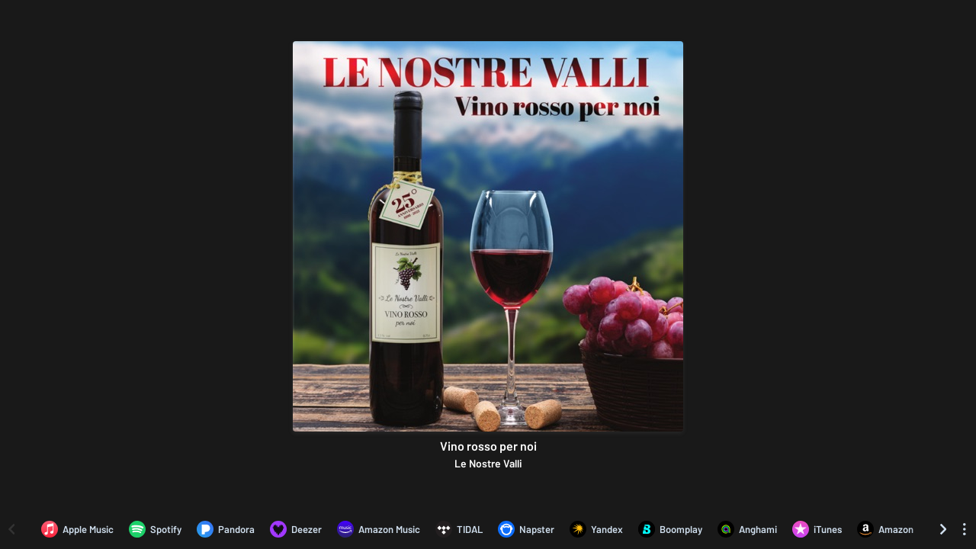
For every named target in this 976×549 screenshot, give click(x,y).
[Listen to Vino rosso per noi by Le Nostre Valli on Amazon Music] (378, 529)
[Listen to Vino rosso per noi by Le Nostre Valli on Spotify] (155, 529)
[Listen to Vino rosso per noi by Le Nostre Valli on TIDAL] (459, 529)
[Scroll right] (943, 529)
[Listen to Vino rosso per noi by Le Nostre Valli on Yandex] (596, 529)
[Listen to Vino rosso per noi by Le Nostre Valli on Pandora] (226, 529)
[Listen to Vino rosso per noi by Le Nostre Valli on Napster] (526, 529)
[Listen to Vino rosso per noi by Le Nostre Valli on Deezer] (296, 529)
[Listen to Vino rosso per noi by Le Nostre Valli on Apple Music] (77, 529)
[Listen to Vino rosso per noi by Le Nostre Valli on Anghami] (747, 529)
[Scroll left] (11, 529)
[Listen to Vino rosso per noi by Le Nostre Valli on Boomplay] (670, 529)
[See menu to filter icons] (964, 529)
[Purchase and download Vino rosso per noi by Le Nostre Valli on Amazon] (885, 529)
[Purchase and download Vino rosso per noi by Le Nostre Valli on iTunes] (817, 529)
